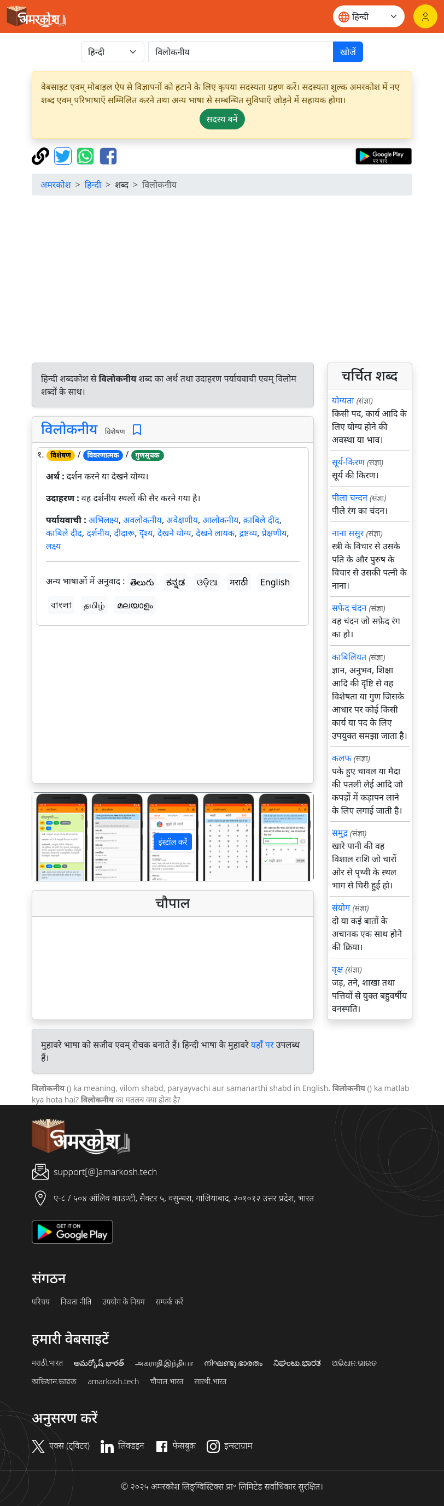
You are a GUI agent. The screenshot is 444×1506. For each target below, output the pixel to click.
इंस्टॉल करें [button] (173, 842)
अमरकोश (55, 185)
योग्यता (343, 400)
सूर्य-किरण (348, 462)
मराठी (239, 582)
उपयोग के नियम (123, 1302)
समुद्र (340, 833)
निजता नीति (76, 1302)
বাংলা (61, 605)
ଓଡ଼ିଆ (207, 582)
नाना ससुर (348, 533)
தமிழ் (94, 605)
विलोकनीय (69, 428)
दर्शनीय (97, 533)
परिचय (41, 1302)
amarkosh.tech (113, 1381)
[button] (53, 837)
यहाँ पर (262, 1045)
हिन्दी (93, 185)
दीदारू (124, 533)
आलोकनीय (220, 520)
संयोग (341, 908)
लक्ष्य (53, 546)
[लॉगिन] (425, 16)
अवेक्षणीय (182, 520)
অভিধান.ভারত (54, 1381)
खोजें (348, 52)
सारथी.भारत (210, 1381)
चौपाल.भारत (166, 1381)
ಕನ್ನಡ (175, 582)
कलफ (341, 758)
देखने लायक (215, 533)
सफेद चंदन (349, 608)
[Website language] (369, 16)
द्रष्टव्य (248, 533)
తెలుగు (142, 582)
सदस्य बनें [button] (222, 119)
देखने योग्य (174, 533)
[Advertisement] (222, 280)
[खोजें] (241, 51)
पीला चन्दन (349, 497)
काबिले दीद (64, 533)
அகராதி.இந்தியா (164, 1363)
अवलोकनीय (142, 520)
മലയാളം (135, 605)
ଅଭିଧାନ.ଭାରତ (354, 1363)
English (275, 582)
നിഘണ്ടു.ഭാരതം (233, 1363)
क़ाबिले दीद (261, 520)
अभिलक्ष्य (104, 520)
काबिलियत (349, 657)
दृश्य (146, 533)
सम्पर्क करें (169, 1302)
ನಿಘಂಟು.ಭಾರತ (296, 1363)
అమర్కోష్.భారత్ (99, 1363)
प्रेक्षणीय (274, 533)
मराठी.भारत (47, 1363)
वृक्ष (337, 969)
